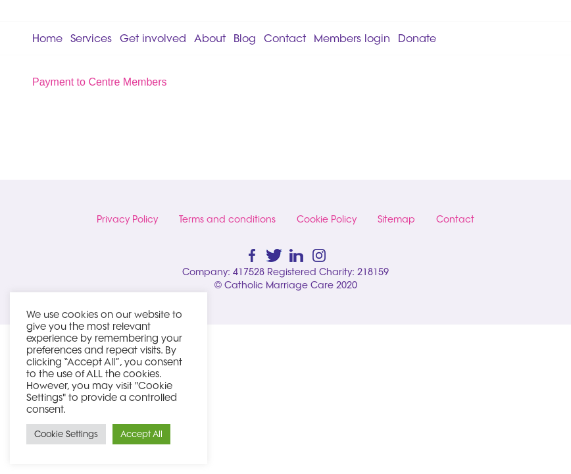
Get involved (153, 38)
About (210, 38)
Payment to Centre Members (99, 82)
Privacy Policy (127, 219)
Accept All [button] (141, 434)
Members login (352, 38)
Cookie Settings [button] (66, 434)
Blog (245, 38)
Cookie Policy (327, 219)
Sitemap (396, 219)
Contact (285, 38)
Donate (417, 38)
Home (47, 38)
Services (91, 38)
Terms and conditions (227, 219)
